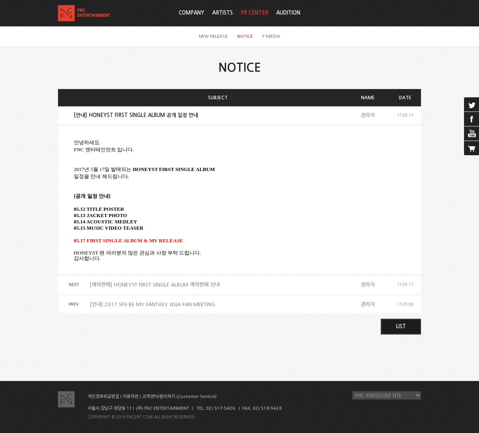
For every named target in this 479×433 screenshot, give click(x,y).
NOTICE (245, 36)
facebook (471, 119)
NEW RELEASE (213, 36)
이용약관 (130, 396)
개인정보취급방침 (103, 396)
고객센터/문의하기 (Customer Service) (179, 396)
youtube (471, 133)
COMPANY (191, 12)
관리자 (368, 115)
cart (471, 148)
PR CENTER (254, 12)
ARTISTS (222, 12)
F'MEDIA (271, 36)
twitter (471, 104)
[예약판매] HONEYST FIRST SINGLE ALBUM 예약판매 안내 (155, 284)
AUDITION (288, 12)
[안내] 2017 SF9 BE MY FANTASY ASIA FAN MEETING (152, 304)
